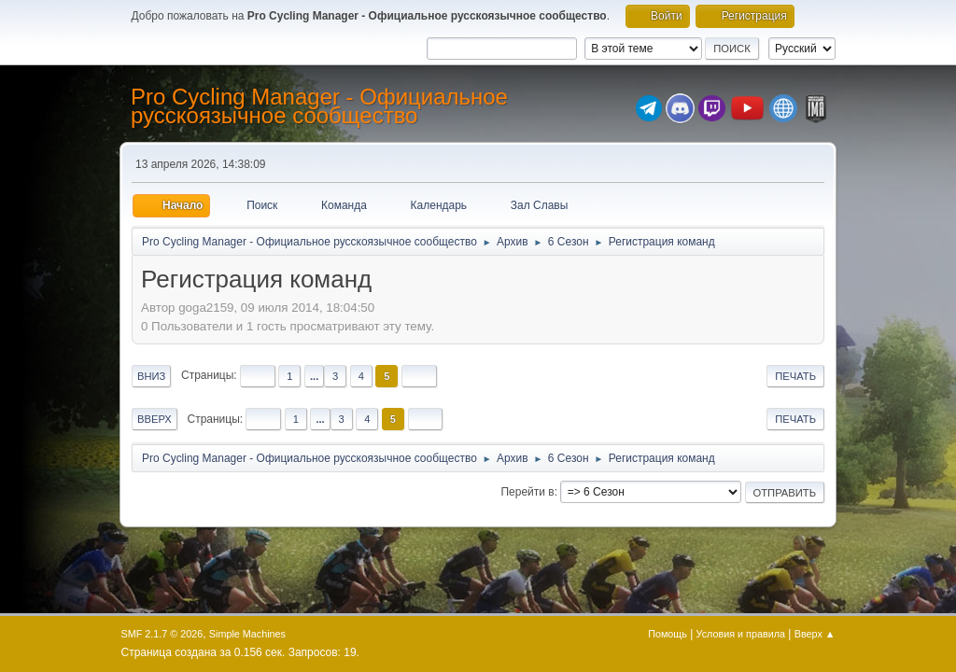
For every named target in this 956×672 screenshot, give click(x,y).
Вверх (154, 419)
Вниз (151, 376)
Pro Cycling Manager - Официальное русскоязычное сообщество (319, 106)
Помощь (667, 633)
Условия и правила (740, 633)
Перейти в (527, 491)
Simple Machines (247, 633)
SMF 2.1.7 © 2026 (162, 633)
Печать (795, 376)
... (314, 376)
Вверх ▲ (815, 633)
